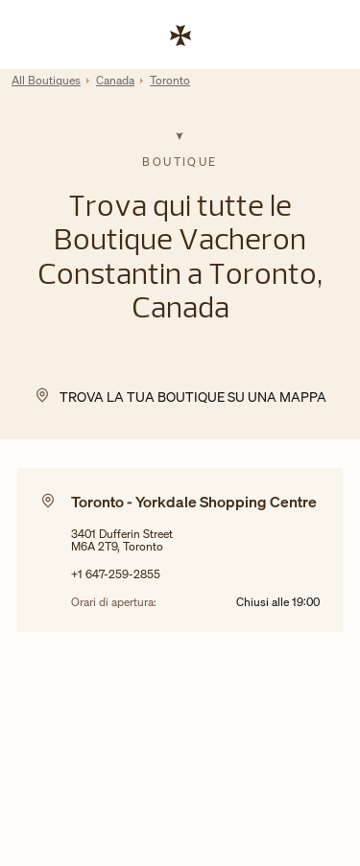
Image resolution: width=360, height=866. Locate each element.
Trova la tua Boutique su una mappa (193, 396)
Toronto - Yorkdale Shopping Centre (194, 501)
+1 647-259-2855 (115, 574)
